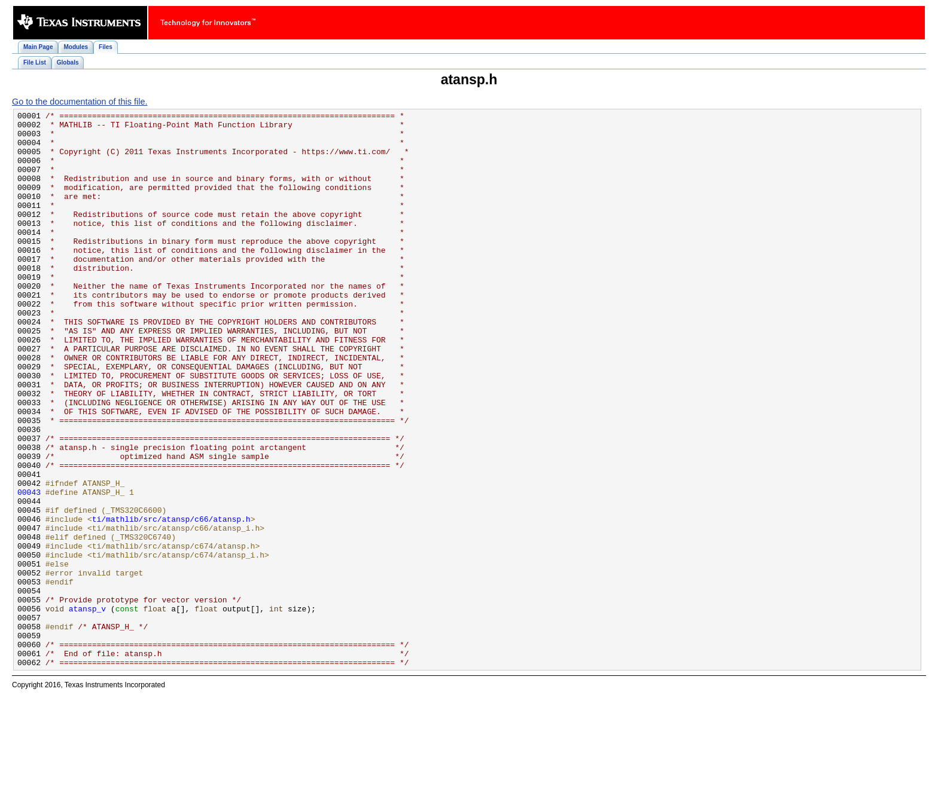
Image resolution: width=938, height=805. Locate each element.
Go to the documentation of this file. (79, 101)
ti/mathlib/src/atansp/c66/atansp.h (171, 601)
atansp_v (87, 708)
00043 (29, 569)
